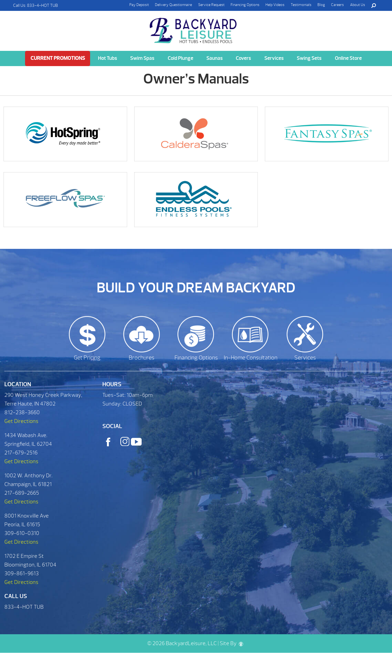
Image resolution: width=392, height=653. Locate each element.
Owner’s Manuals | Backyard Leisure (194, 27)
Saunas (214, 58)
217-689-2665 (21, 493)
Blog (321, 4)
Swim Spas (142, 58)
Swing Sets (309, 58)
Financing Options (245, 4)
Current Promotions (57, 58)
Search (373, 5)
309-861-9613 (21, 573)
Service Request (211, 4)
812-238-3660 (22, 412)
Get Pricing (87, 357)
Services (274, 58)
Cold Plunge (180, 58)
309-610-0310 (21, 533)
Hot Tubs (107, 58)
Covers (243, 58)
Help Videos (274, 4)
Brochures (141, 357)
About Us (357, 4)
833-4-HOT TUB (42, 5)
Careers (337, 4)
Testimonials (301, 4)
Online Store (348, 58)
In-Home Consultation (250, 357)
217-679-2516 (21, 452)
